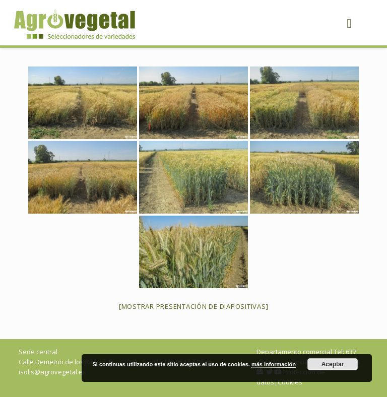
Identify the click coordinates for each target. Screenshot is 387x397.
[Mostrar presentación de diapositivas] (194, 306)
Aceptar (332, 364)
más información (273, 364)
